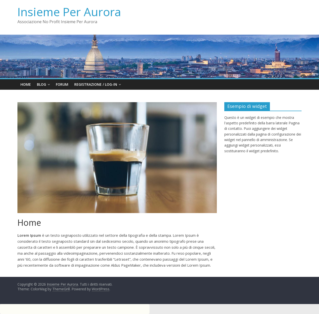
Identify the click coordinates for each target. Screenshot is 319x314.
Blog (41, 84)
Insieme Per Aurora (69, 11)
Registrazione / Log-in (95, 84)
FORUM (62, 84)
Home (25, 84)
